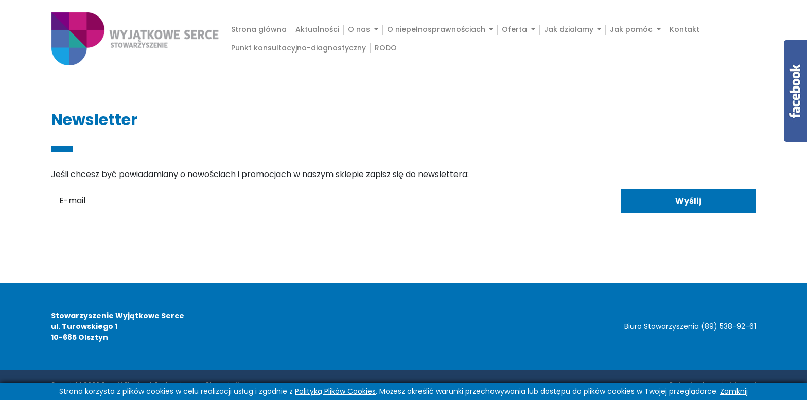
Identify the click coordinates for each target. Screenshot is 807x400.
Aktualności (317, 29)
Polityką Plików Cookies (335, 391)
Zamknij (734, 391)
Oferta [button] (515, 29)
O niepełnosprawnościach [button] (437, 29)
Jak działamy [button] (569, 29)
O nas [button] (360, 29)
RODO (386, 48)
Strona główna (259, 29)
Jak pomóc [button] (632, 29)
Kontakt (684, 29)
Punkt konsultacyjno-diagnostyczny (298, 48)
